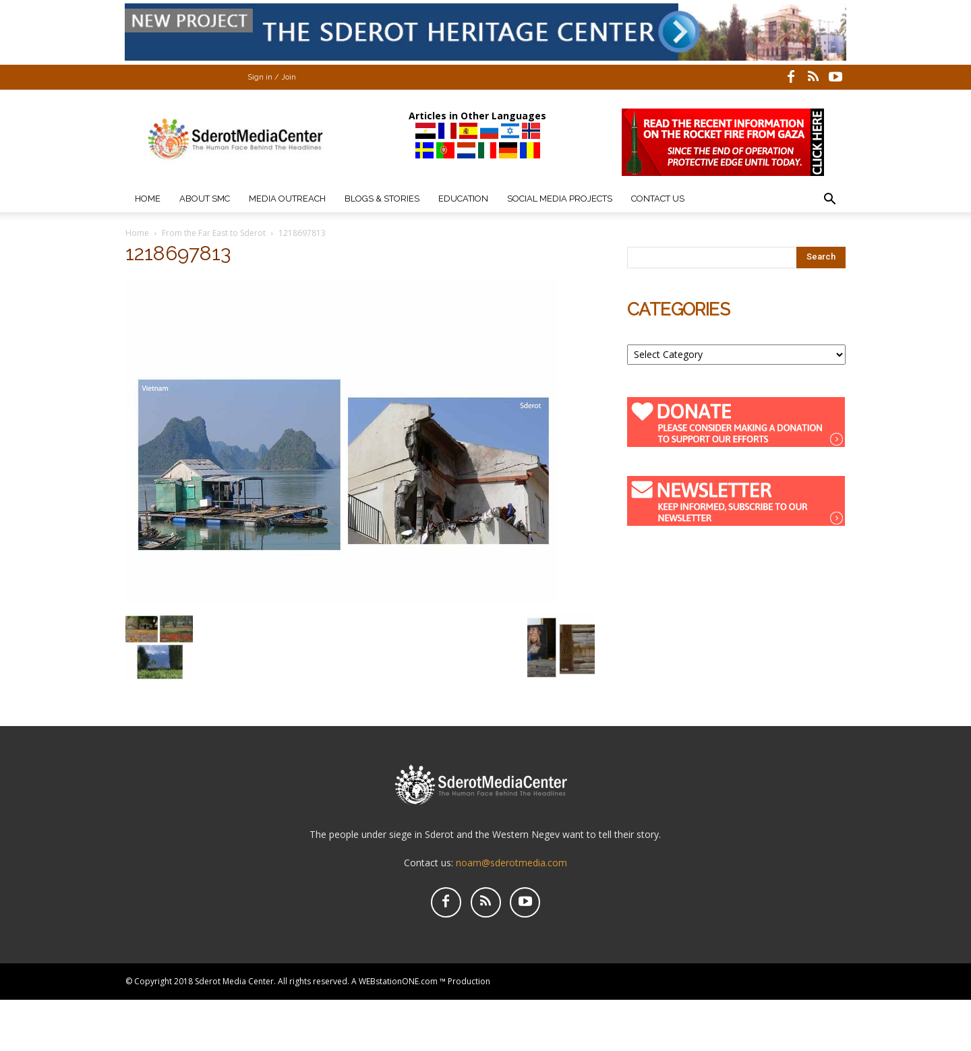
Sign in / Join (271, 77)
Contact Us (657, 198)
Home (147, 198)
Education (463, 198)
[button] (829, 200)
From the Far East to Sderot (214, 233)
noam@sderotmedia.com (511, 862)
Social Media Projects (559, 198)
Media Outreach (287, 198)
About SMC (204, 198)
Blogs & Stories (382, 198)
